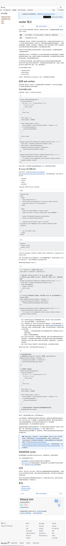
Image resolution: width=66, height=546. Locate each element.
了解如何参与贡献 (24, 507)
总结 (3, 21)
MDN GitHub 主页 (43, 535)
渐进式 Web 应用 (32, 464)
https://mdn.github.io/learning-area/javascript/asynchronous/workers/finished (41, 445)
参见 (3, 23)
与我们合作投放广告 (30, 533)
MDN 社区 (41, 526)
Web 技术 (54, 526)
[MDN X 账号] (6, 534)
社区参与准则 (36, 543)
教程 (53, 533)
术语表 (53, 535)
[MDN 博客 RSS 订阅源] (11, 534)
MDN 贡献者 (41, 511)
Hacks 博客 (55, 538)
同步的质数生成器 (25, 89)
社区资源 (41, 528)
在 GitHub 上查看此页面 (25, 513)
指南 (53, 530)
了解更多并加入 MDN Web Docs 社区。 (46, 14)
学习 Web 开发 (55, 528)
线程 (62, 29)
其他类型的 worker (6, 19)
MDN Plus (28, 535)
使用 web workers (6, 17)
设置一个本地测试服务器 (38, 438)
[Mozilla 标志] (5, 543)
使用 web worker (25, 486)
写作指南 (41, 530)
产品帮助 (28, 538)
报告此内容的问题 (37, 513)
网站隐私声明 (14, 543)
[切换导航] (63, 7)
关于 (27, 526)
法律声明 (28, 543)
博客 (27, 528)
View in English (47, 17)
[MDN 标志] (3, 523)
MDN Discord (42, 533)
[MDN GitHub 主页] (2, 534)
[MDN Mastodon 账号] (9, 534)
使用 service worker (26, 488)
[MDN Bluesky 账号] (4, 534)
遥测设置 (22, 543)
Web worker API (25, 490)
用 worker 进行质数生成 (27, 169)
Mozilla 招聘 (29, 530)
